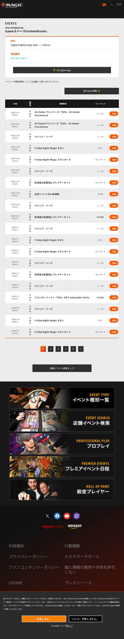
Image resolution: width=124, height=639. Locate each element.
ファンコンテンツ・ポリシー (34, 567)
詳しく (69, 625)
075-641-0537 (19, 58)
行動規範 (72, 546)
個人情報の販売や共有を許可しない (89, 569)
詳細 (114, 113)
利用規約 (16, 546)
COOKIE (15, 582)
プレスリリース (78, 582)
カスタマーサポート (82, 556)
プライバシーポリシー (28, 556)
